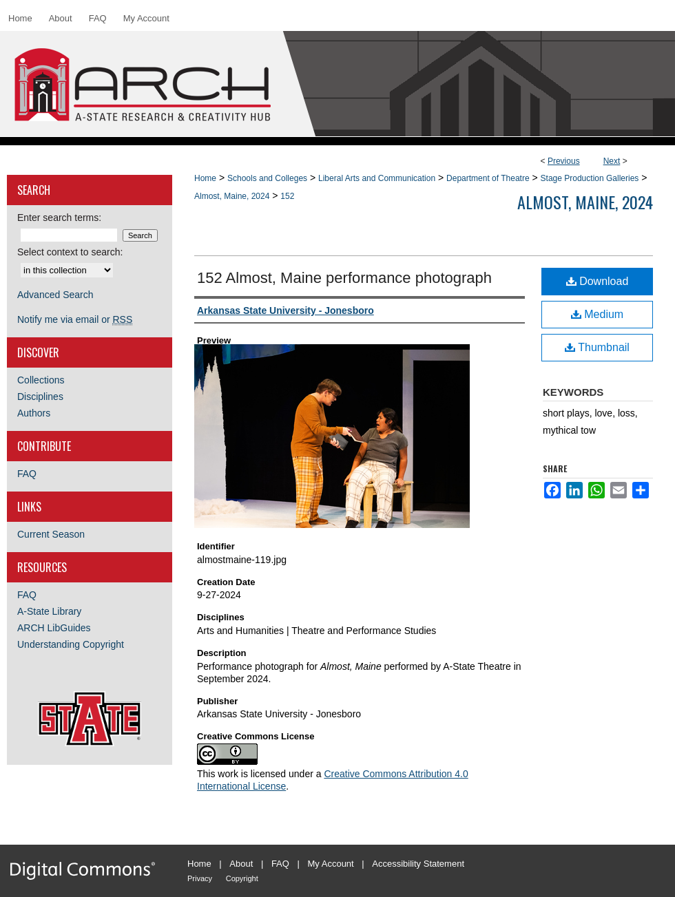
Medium (597, 314)
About (241, 863)
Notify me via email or (74, 319)
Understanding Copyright (70, 644)
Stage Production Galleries (590, 178)
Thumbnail (597, 347)
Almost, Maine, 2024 (231, 196)
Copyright (242, 878)
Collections (40, 380)
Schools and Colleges (267, 178)
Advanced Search (55, 294)
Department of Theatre (488, 178)
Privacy (199, 878)
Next (612, 161)
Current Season (51, 534)
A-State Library (49, 611)
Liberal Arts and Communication (376, 178)
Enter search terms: (59, 217)
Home (205, 178)
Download (597, 281)
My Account (331, 863)
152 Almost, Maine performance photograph (344, 277)
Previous (564, 161)
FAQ (27, 473)
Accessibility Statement (418, 863)
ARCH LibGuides (54, 627)
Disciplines (40, 396)
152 (287, 196)
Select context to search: (70, 251)
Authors (33, 413)
